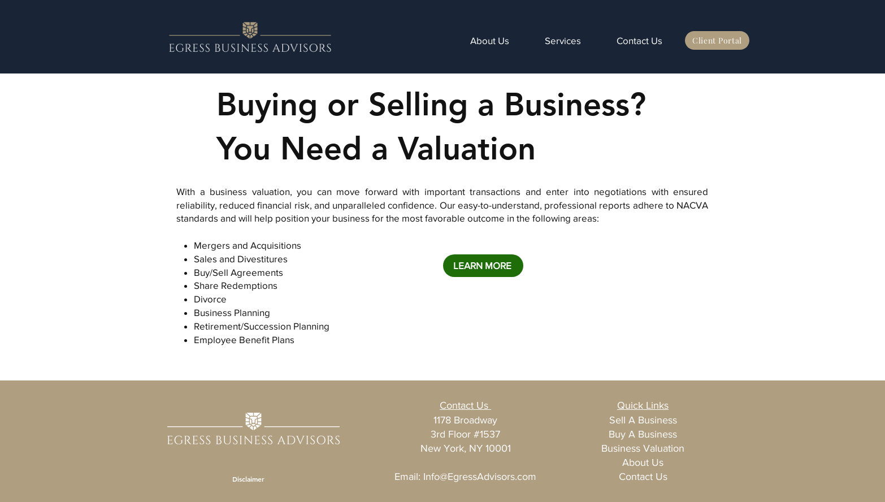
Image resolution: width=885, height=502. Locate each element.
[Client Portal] (717, 40)
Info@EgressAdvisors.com (479, 476)
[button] (553, 40)
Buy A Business (643, 434)
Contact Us (643, 476)
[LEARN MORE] (483, 265)
